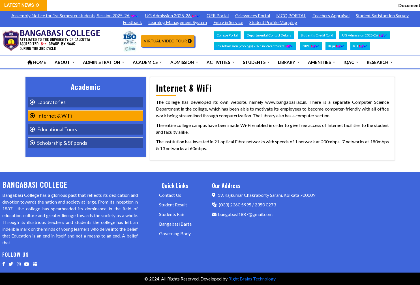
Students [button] (254, 62)
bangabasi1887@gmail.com (242, 214)
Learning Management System (177, 22)
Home (36, 62)
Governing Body (175, 233)
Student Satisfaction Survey (382, 15)
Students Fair (172, 214)
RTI (360, 46)
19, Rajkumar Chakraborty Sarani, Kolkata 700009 (263, 195)
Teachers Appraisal (331, 15)
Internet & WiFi (51, 116)
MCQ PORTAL (291, 15)
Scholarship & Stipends (58, 143)
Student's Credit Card (317, 35)
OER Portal (218, 15)
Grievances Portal (252, 15)
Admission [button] (182, 62)
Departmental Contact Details (269, 35)
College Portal (227, 35)
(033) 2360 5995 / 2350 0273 (244, 204)
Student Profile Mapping (273, 22)
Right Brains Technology (252, 278)
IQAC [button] (349, 62)
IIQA (336, 46)
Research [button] (378, 62)
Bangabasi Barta (175, 223)
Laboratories (48, 102)
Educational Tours (53, 129)
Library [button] (287, 62)
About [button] (63, 62)
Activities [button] (219, 62)
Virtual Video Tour (168, 40)
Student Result (173, 204)
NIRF (311, 46)
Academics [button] (145, 62)
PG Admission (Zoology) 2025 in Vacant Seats (255, 46)
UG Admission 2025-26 (172, 15)
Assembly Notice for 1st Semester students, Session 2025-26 (75, 15)
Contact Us (170, 195)
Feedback (132, 22)
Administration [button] (102, 62)
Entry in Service (228, 22)
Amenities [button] (320, 62)
